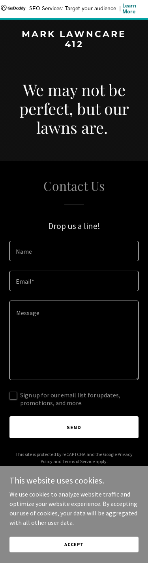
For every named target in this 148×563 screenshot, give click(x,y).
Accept (73, 544)
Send (74, 427)
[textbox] (74, 251)
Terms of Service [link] (78, 461)
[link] (74, 45)
